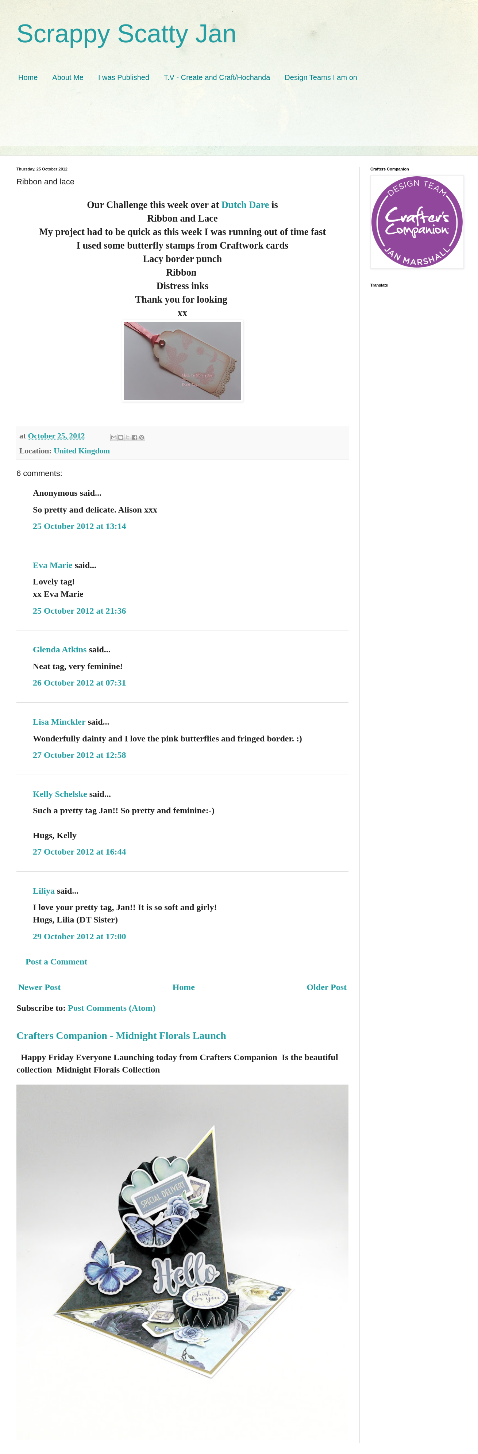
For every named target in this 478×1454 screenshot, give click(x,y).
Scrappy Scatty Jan (126, 33)
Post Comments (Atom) (111, 1008)
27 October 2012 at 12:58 (79, 755)
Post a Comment (56, 961)
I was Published (123, 77)
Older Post (327, 987)
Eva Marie (53, 565)
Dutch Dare (245, 204)
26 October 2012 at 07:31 (79, 682)
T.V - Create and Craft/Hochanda (217, 77)
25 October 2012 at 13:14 (79, 526)
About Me (68, 77)
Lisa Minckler (59, 721)
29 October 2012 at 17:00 (79, 936)
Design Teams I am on (321, 77)
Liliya (44, 890)
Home (28, 77)
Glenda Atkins (59, 649)
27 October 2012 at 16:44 (79, 851)
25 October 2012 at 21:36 (79, 610)
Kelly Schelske (60, 794)
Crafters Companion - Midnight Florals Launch (121, 1035)
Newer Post (39, 987)
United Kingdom (82, 450)
